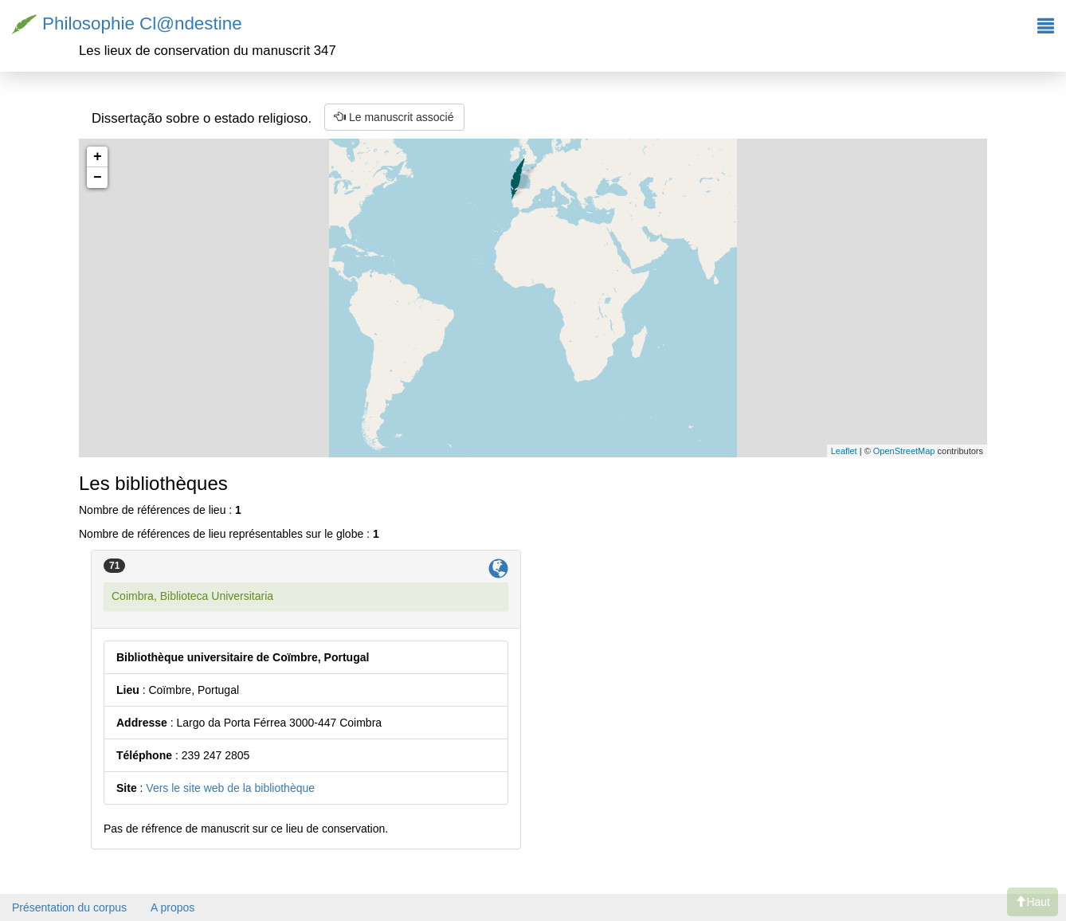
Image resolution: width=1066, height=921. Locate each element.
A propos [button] (172, 907)
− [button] (97, 177)
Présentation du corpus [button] (69, 907)
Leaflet (844, 451)
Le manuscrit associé (394, 117)
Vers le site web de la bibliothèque (230, 788)
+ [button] (97, 157)
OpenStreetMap (904, 451)
